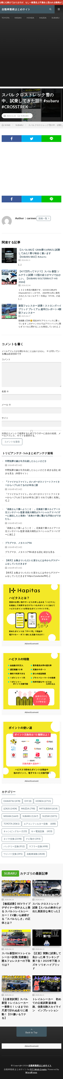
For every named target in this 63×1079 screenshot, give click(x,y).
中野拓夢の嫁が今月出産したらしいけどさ (26, 461)
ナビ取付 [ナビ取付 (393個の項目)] (33, 838)
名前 (5, 391)
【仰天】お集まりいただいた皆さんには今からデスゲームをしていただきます (32, 562)
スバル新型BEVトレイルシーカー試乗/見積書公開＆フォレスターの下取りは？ (16, 959)
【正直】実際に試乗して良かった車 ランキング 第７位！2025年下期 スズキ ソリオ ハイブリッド (46, 961)
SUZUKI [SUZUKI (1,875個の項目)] (49, 816)
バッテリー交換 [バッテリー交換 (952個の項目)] (14, 846)
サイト (5, 418)
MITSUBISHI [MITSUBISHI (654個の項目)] (48, 808)
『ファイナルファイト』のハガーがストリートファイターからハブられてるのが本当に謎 (32, 483)
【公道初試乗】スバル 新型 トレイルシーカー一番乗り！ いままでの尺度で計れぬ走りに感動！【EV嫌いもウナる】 (15, 1009)
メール (6, 405)
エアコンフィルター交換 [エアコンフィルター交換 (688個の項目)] (40, 823)
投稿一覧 (42, 218)
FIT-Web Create (38, 1069)
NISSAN (18, 17)
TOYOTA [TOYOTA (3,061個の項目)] (11, 823)
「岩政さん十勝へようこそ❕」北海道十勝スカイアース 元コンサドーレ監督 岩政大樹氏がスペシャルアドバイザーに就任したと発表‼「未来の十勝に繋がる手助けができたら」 (33, 514)
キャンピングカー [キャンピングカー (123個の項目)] (15, 831)
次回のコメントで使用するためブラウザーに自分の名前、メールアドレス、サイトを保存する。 (31, 434)
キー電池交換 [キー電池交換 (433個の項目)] (41, 831)
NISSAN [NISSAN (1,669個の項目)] (11, 816)
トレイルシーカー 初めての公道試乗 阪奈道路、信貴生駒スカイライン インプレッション (46, 1005)
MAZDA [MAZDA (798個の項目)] (28, 808)
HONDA (30, 17)
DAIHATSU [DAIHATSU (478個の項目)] (12, 801)
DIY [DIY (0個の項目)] (28, 801)
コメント (6, 359)
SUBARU (55, 17)
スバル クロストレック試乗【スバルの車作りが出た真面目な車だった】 (46, 907)
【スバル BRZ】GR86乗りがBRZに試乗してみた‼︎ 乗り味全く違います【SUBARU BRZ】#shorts (39, 253)
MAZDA (42, 17)
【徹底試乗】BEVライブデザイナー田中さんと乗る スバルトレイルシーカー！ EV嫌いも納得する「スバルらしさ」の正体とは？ (16, 913)
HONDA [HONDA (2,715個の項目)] (43, 801)
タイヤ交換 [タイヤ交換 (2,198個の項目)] (13, 838)
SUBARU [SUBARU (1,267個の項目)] (30, 816)
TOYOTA (5, 17)
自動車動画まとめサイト (40, 1065)
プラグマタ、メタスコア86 (18, 543)
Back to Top (31, 1032)
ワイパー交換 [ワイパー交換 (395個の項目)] (13, 854)
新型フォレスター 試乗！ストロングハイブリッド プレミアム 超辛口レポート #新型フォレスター (39, 309)
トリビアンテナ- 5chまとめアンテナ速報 (27, 453)
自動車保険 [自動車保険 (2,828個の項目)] (36, 854)
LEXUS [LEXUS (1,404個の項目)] (10, 808)
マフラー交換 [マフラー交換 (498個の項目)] (38, 846)
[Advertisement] (31, 55)
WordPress (31, 1072)
